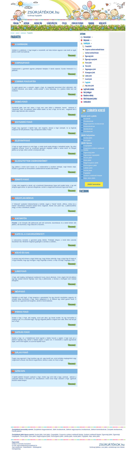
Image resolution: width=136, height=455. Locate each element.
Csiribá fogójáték (25, 81)
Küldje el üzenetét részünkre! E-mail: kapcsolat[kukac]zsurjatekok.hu (24, 444)
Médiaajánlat (37, 447)
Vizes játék (32, 436)
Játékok (17, 33)
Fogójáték (85, 436)
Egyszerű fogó (23, 122)
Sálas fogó (21, 352)
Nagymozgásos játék (43, 436)
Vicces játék (24, 436)
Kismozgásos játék (57, 436)
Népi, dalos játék (94, 436)
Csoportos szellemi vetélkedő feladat (71, 434)
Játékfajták (23, 33)
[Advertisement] (44, 408)
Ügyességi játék (107, 434)
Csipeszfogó (22, 63)
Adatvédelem (27, 447)
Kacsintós (21, 218)
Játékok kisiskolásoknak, (99, 429)
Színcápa (20, 371)
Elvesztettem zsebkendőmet (31, 161)
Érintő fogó (22, 180)
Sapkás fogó (22, 332)
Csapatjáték (54, 434)
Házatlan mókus (24, 198)
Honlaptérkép (16, 449)
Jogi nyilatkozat (17, 447)
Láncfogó (20, 271)
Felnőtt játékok (16, 431)
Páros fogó (21, 312)
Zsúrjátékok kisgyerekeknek (43, 429)
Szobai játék (39, 434)
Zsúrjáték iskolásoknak (114, 429)
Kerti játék (46, 434)
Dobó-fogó (21, 102)
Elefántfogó (22, 141)
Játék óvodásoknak (59, 429)
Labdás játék (68, 436)
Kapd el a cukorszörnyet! (30, 234)
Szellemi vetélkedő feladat (92, 434)
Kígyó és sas (22, 253)
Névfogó (20, 292)
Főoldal (12, 33)
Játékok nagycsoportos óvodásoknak (78, 429)
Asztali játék (77, 436)
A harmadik (21, 44)
